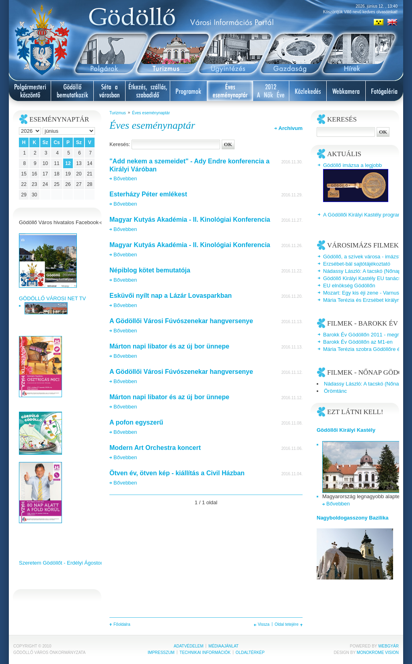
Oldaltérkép (250, 652)
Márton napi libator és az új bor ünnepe (169, 346)
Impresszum (161, 652)
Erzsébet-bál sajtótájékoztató (356, 264)
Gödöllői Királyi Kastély (346, 430)
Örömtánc (335, 391)
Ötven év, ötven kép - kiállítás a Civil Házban (177, 473)
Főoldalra (121, 624)
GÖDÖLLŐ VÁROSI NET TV (52, 298)
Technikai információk (205, 652)
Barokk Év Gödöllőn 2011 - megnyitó (365, 335)
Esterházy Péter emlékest (148, 194)
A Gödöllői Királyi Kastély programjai (365, 215)
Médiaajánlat (223, 646)
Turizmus (117, 113)
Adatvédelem (189, 646)
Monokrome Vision (378, 652)
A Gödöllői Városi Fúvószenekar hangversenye (181, 321)
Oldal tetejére (287, 624)
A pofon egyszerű (136, 422)
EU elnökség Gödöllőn (349, 286)
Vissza (264, 624)
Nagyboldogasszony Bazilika (352, 518)
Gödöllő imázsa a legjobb (352, 165)
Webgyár (388, 646)
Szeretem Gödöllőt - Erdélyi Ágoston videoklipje (74, 563)
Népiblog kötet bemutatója (149, 270)
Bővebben (125, 178)
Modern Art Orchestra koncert (155, 447)
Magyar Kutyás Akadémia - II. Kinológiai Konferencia (189, 219)
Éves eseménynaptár (151, 113)
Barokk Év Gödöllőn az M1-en (358, 342)
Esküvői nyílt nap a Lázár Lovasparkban (170, 295)
